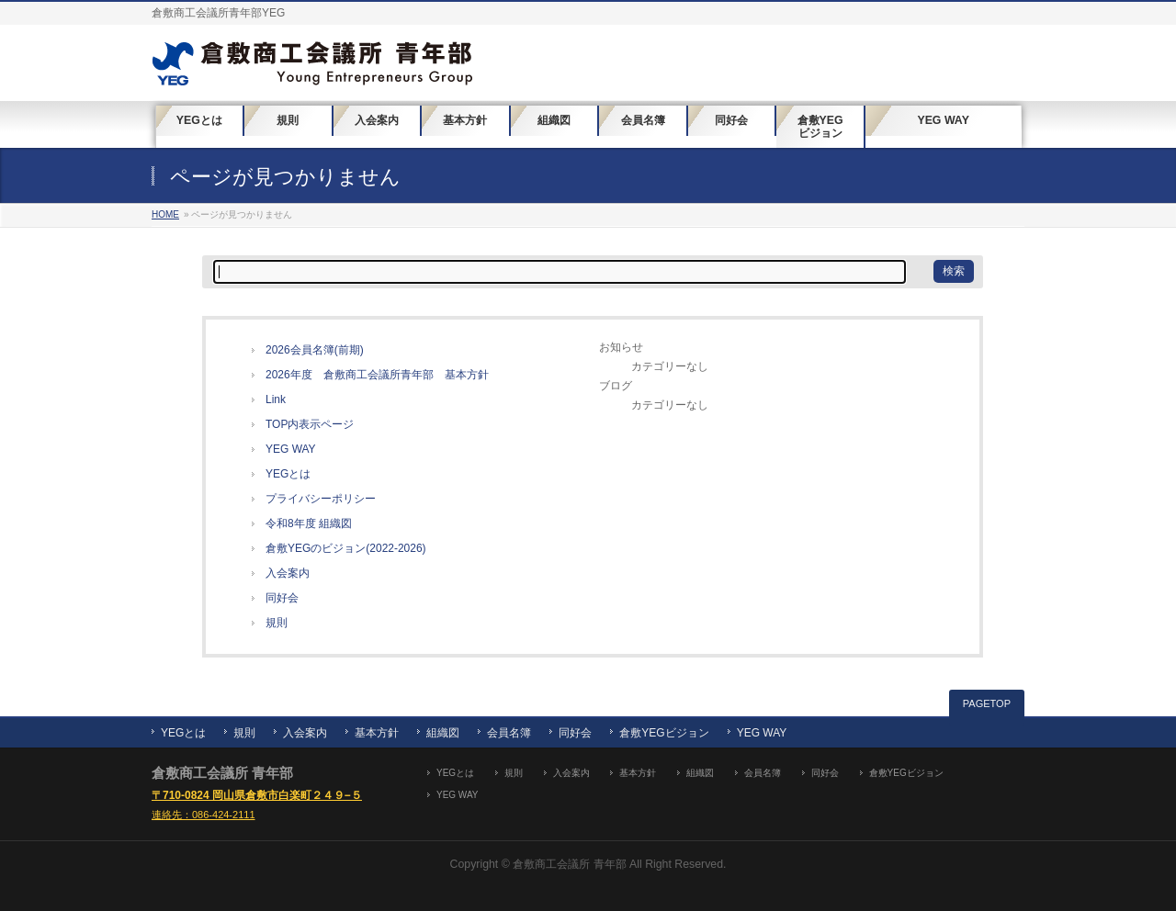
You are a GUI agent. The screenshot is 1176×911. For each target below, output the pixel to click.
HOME (165, 214)
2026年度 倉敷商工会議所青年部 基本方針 (377, 374)
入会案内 (288, 573)
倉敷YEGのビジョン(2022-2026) (346, 548)
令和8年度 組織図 (309, 523)
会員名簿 (509, 732)
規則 (277, 622)
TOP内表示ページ (310, 424)
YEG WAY (291, 449)
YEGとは (288, 473)
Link (276, 399)
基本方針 (377, 732)
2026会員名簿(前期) (315, 349)
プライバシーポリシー (321, 498)
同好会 (282, 597)
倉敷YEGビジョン (663, 732)
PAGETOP (987, 703)
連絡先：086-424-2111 (203, 814)
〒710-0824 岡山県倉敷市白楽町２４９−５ (257, 795)
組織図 (442, 732)
